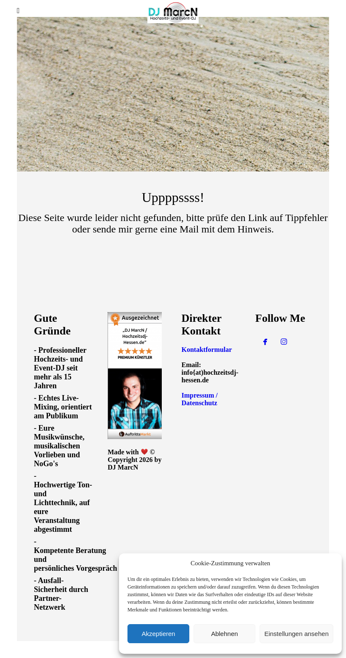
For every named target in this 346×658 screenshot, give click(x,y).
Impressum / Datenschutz (200, 399)
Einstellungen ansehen (296, 633)
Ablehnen (224, 633)
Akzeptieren (158, 633)
